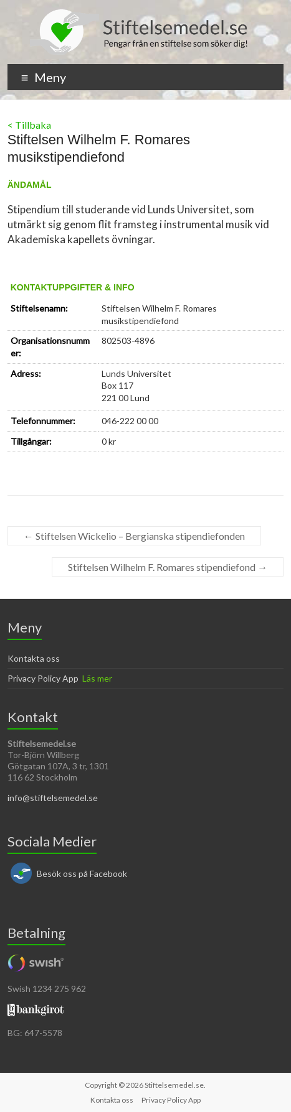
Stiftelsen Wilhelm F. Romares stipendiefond (167, 567)
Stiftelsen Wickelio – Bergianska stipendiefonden (134, 536)
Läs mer (97, 678)
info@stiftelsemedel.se (52, 797)
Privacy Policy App (43, 678)
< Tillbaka (29, 125)
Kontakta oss (33, 658)
